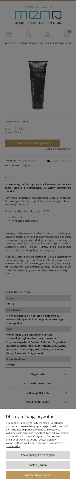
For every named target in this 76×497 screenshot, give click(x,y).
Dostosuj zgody (38, 465)
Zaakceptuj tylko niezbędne (38, 454)
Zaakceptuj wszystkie (38, 475)
